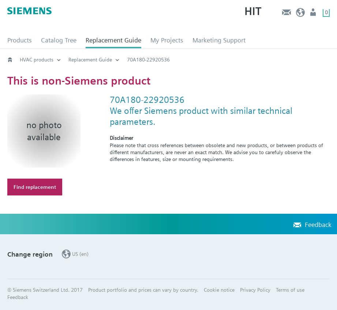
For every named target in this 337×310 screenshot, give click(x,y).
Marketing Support (219, 40)
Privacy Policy (255, 290)
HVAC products (36, 60)
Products (19, 40)
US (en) (80, 254)
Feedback (318, 224)
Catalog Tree (58, 40)
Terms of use (290, 290)
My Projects (166, 40)
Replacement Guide (113, 40)
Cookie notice (219, 290)
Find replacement (35, 187)
